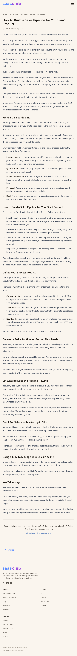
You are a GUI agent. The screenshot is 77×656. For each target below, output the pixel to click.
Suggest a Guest (8, 628)
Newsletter (6, 606)
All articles (8, 550)
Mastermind (45, 601)
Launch (43, 597)
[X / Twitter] (4, 583)
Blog (4, 601)
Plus (42, 593)
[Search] (69, 3)
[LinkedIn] (7, 583)
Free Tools (6, 609)
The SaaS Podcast (9, 593)
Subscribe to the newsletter (38, 533)
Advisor (43, 606)
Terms (5, 632)
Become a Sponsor (9, 624)
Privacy (5, 636)
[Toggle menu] (72, 3)
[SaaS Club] (12, 3)
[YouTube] (11, 583)
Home (5, 15)
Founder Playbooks (9, 597)
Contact (5, 620)
